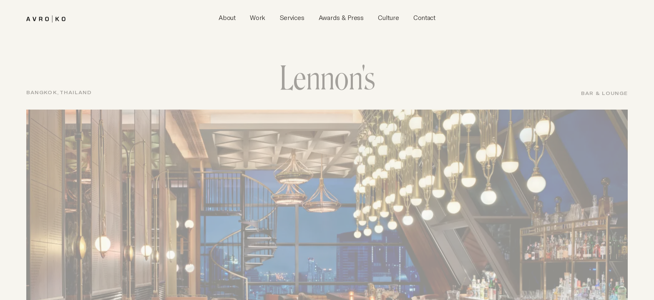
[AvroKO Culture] (388, 17)
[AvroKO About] (227, 17)
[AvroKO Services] (292, 17)
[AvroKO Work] (257, 17)
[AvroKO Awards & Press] (341, 17)
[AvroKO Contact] (424, 17)
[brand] (45, 17)
